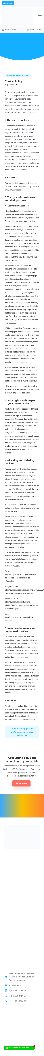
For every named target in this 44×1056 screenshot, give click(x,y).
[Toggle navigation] (40, 17)
